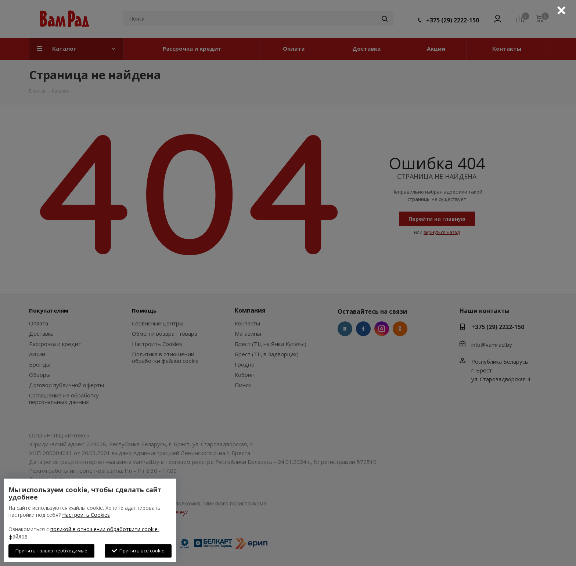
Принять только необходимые (51, 550)
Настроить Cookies (86, 514)
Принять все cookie (138, 550)
